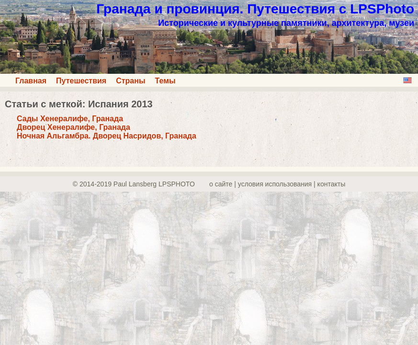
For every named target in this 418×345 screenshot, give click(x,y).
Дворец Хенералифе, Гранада (73, 127)
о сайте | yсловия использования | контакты (277, 184)
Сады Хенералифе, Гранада (70, 119)
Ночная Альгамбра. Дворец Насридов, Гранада (106, 136)
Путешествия (81, 81)
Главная (30, 81)
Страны (130, 81)
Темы (165, 81)
